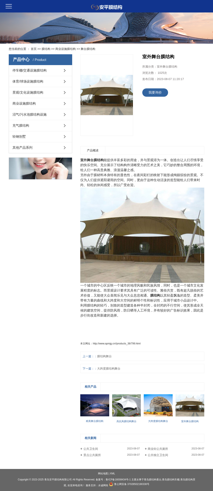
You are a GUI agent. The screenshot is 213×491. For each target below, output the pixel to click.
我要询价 (155, 92)
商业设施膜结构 (65, 49)
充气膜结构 (20, 125)
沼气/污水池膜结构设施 (29, 114)
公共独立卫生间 (158, 455)
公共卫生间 (90, 448)
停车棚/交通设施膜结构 (29, 70)
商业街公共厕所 (158, 448)
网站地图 (103, 473)
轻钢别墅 (19, 136)
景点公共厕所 (92, 455)
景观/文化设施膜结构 (27, 92)
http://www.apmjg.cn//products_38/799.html (116, 343)
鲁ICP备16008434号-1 (118, 479)
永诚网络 (103, 485)
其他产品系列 (22, 147)
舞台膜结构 (88, 49)
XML (112, 473)
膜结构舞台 (104, 356)
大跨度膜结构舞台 (108, 368)
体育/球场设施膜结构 (27, 81)
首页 (34, 49)
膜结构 (46, 49)
